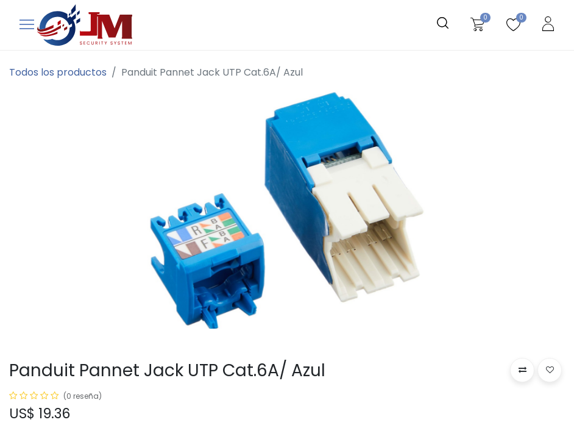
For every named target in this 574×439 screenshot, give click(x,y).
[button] (522, 370)
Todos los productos (58, 72)
